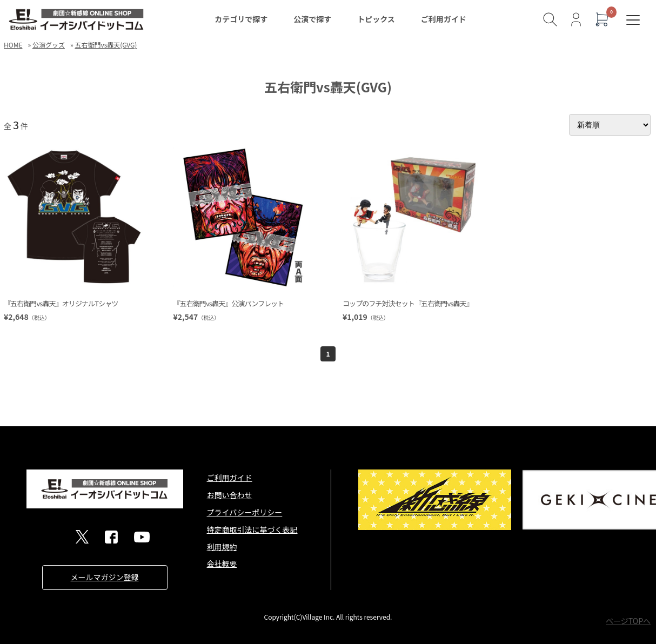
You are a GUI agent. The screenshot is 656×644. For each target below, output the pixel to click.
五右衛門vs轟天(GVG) (106, 44)
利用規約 (222, 546)
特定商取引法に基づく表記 (252, 529)
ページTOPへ (628, 620)
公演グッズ (48, 44)
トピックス (376, 19)
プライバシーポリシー (245, 512)
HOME (13, 44)
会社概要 (222, 563)
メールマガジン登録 (105, 577)
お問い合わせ (229, 494)
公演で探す (312, 19)
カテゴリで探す (241, 19)
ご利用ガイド (443, 19)
